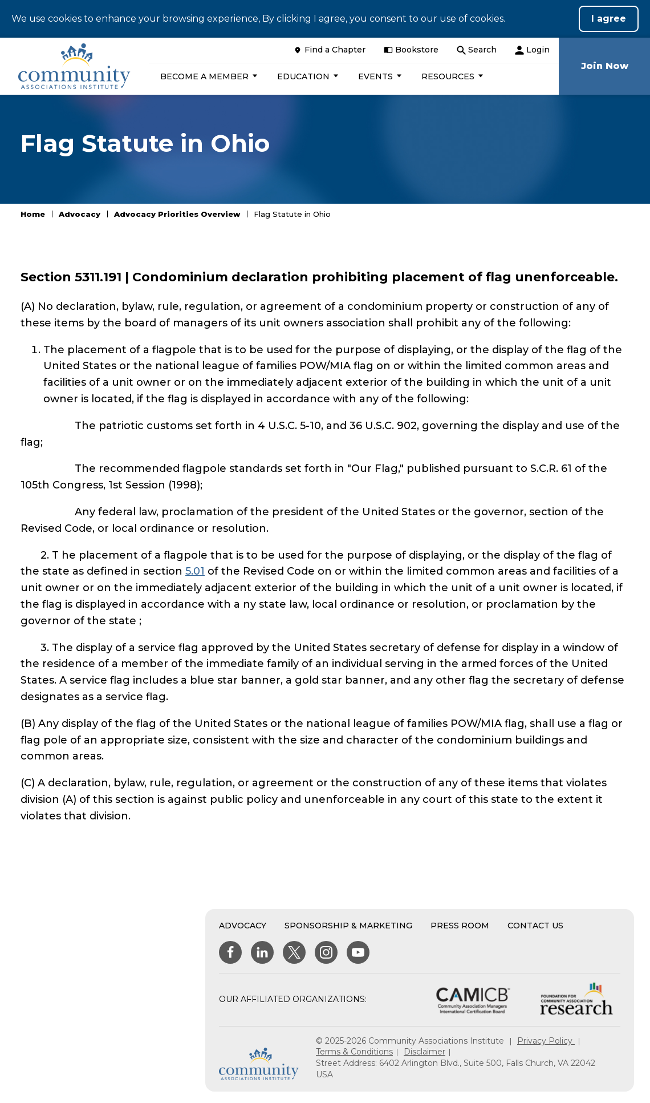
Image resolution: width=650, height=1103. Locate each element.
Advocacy (79, 214)
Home (33, 214)
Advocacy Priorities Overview (177, 214)
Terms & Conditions (354, 1052)
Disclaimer (424, 1052)
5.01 (195, 571)
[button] (207, 76)
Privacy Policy (546, 1041)
